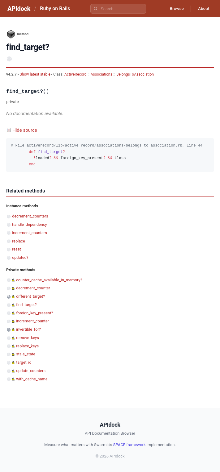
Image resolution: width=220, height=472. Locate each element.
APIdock (18, 8)
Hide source (24, 130)
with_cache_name (31, 379)
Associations (101, 74)
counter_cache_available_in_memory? (49, 280)
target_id (23, 362)
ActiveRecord (75, 74)
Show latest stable (35, 74)
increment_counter (32, 321)
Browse (175, 8)
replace (18, 241)
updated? (20, 257)
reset (16, 249)
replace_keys (27, 346)
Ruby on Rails (55, 8)
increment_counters (29, 232)
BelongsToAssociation (135, 74)
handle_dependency (29, 224)
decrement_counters (30, 216)
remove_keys (27, 337)
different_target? (30, 296)
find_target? (26, 304)
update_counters (30, 370)
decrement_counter (33, 288)
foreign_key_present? (34, 313)
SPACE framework (129, 444)
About (203, 8)
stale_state (25, 354)
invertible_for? (28, 329)
